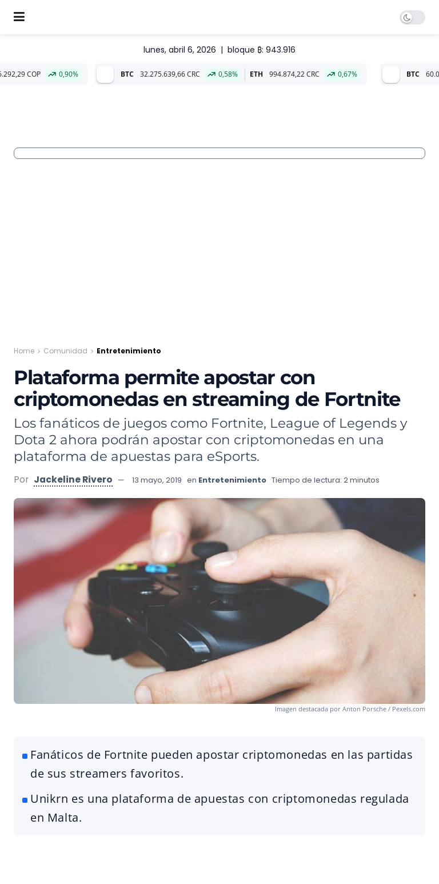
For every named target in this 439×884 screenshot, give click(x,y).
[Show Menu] (19, 17)
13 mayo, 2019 (157, 480)
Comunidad (65, 351)
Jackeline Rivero (73, 479)
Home (24, 351)
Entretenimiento (129, 351)
